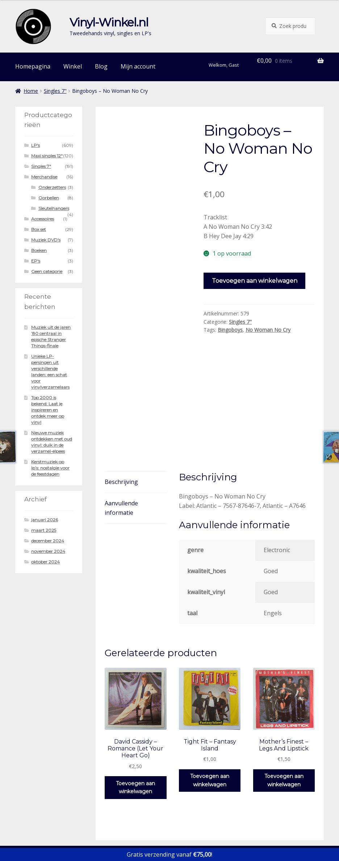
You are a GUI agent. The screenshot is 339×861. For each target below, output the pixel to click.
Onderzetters (52, 187)
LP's (35, 145)
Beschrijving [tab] (121, 417)
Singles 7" (55, 90)
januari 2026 (44, 519)
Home (31, 90)
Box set (38, 229)
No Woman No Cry (268, 329)
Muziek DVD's (45, 240)
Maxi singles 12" (47, 155)
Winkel (72, 66)
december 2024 (47, 540)
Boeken (39, 250)
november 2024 (48, 551)
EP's (35, 261)
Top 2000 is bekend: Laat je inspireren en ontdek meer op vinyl (47, 410)
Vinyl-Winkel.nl (109, 22)
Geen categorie (46, 271)
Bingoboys (230, 329)
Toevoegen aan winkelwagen (254, 280)
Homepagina (32, 66)
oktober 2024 (45, 561)
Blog (101, 66)
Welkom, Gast (224, 65)
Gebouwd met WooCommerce (55, 819)
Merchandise (44, 176)
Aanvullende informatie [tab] (121, 443)
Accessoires (42, 219)
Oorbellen (48, 197)
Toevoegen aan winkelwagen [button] (135, 722)
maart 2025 (43, 530)
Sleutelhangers (53, 208)
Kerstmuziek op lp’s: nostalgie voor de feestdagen (50, 468)
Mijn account (138, 66)
